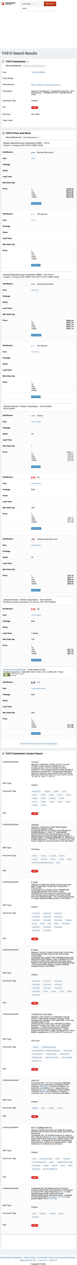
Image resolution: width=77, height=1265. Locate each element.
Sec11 (52, 1088)
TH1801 (43, 802)
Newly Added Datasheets (11, 1257)
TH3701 (67, 802)
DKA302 (46, 1165)
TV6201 (34, 795)
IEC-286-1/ (53, 1197)
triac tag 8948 (67, 1057)
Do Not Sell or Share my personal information (56, 1257)
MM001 (43, 1091)
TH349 (62, 991)
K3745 (70, 1165)
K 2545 (34, 923)
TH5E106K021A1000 (38, 688)
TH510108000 (36, 615)
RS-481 (58, 1159)
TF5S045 (47, 791)
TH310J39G (36, 920)
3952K (56, 923)
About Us (53, 1260)
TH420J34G (47, 927)
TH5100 (34, 859)
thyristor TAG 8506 (49, 1047)
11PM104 (35, 1047)
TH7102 (43, 805)
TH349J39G (36, 991)
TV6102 (59, 795)
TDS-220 (61, 856)
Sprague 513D (51, 1054)
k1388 (42, 923)
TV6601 (51, 795)
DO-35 (54, 1137)
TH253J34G (36, 917)
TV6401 (43, 795)
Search (50, 4)
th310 (63, 1165)
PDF (34, 108)
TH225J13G (47, 913)
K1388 (69, 991)
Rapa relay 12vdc (52, 1057)
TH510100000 (36, 422)
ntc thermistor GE (39, 1162)
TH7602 (61, 798)
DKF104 (54, 1165)
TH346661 (68, 920)
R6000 (69, 859)
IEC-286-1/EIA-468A (46, 1159)
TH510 (33, 158)
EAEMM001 (43, 1086)
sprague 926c (65, 1054)
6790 (49, 923)
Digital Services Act (28, 1260)
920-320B (66, 1159)
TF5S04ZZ (52, 798)
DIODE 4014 (36, 1169)
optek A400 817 (37, 1054)
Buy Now (36, 265)
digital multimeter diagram (42, 863)
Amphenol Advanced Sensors (46, 85)
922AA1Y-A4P (68, 1050)
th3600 (34, 805)
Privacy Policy (29, 1257)
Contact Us (42, 1260)
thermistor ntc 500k (64, 1162)
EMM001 (35, 1108)
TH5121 (34, 802)
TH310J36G (58, 917)
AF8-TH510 (35, 290)
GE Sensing (36, 1165)
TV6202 (68, 795)
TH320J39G (58, 920)
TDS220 (52, 859)
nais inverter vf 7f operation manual (46, 1050)
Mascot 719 (36, 1061)
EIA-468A (62, 1197)
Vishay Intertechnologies (15, 669)
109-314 (59, 1108)
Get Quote (36, 203)
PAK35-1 (35, 856)
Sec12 (44, 1090)
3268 (57, 863)
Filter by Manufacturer (13, 66)
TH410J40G (36, 995)
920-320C (35, 1217)
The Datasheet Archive (9, 3)
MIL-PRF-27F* (36, 791)
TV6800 (56, 791)
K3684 (52, 1162)
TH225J (53, 991)
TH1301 (43, 798)
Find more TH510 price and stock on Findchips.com (38, 744)
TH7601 (51, 802)
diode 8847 (36, 927)
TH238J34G (58, 913)
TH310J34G (47, 917)
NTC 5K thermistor (50, 1169)
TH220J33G (36, 913)
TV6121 (64, 791)
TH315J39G (47, 920)
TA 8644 (61, 859)
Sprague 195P (37, 1057)
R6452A (43, 856)
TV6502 (34, 798)
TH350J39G (36, 930)
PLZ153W (53, 856)
